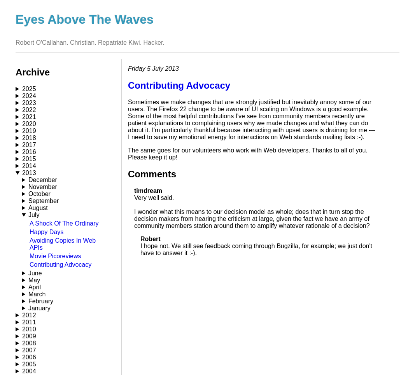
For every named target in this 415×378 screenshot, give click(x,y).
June (35, 273)
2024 (29, 96)
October (39, 194)
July (33, 215)
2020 (29, 124)
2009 (29, 336)
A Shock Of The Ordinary (64, 223)
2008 (29, 343)
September (43, 201)
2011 (29, 322)
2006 (29, 357)
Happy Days (46, 232)
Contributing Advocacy (60, 264)
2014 (29, 166)
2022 (29, 110)
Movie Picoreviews (55, 256)
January (39, 308)
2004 (29, 371)
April (34, 287)
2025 (29, 89)
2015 (29, 159)
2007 (29, 350)
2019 (29, 131)
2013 (29, 173)
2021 (29, 117)
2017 (29, 145)
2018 (29, 138)
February (40, 301)
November (42, 187)
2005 (29, 364)
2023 (29, 103)
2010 (29, 329)
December (42, 180)
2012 (29, 315)
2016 (29, 152)
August (38, 208)
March (37, 294)
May (34, 280)
